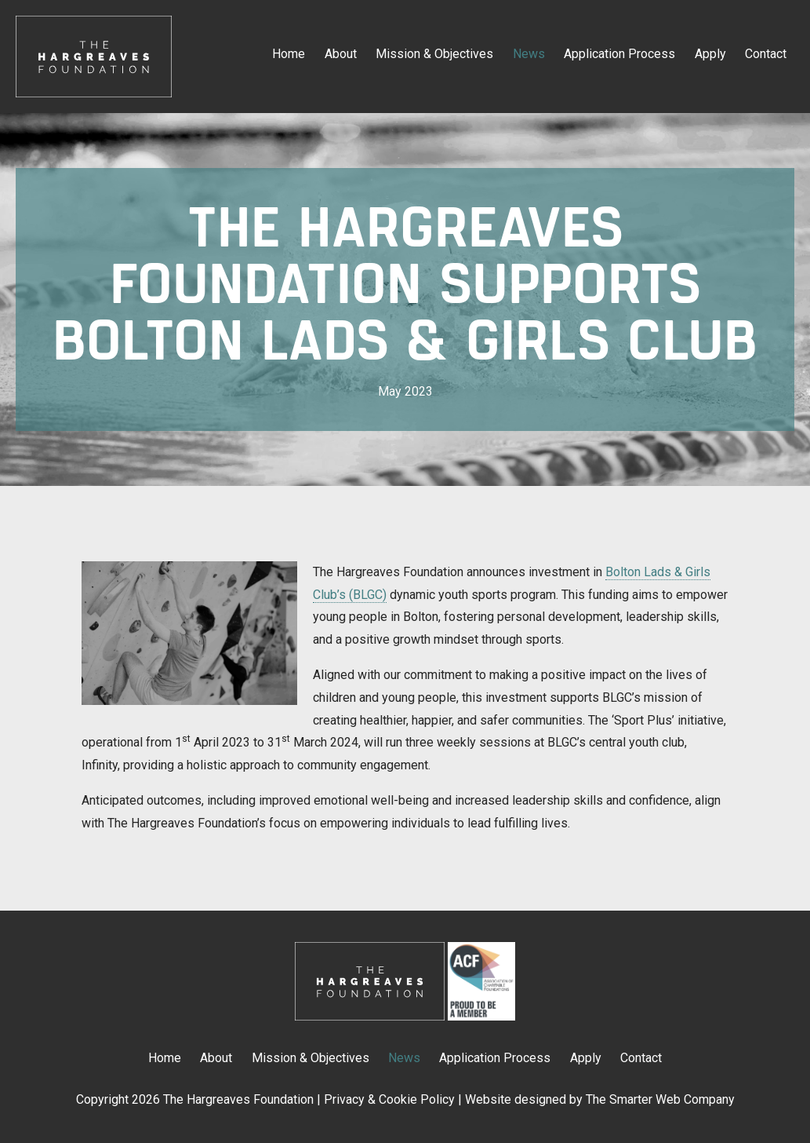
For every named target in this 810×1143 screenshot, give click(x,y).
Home (288, 53)
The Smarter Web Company (660, 1099)
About (341, 53)
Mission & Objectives (434, 53)
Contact (765, 53)
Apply (710, 53)
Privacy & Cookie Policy (389, 1099)
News (529, 53)
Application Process (619, 53)
